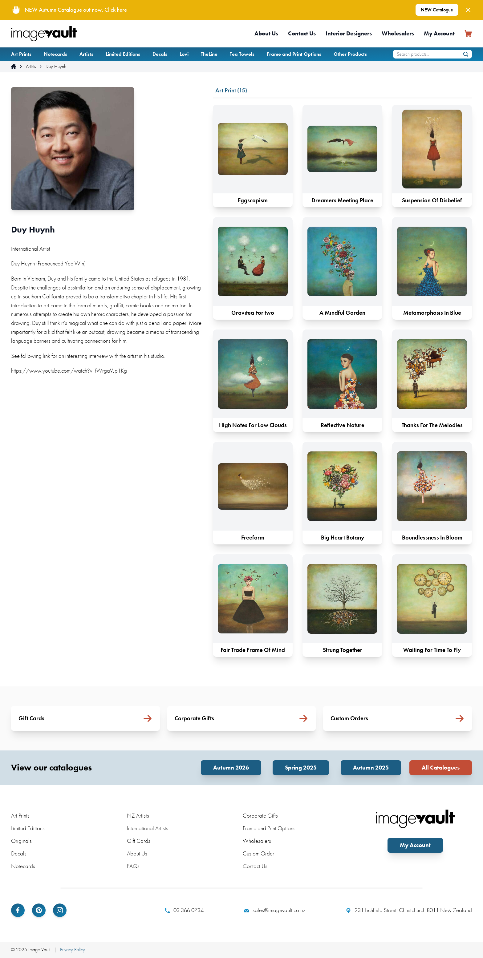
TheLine (209, 54)
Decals (159, 54)
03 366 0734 (184, 910)
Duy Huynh (56, 66)
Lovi (184, 54)
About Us (266, 33)
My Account (439, 33)
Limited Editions (123, 54)
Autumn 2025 (371, 767)
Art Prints (21, 54)
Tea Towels (242, 54)
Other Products (350, 54)
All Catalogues (441, 767)
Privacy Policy (72, 949)
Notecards (55, 54)
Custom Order (258, 853)
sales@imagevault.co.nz (275, 910)
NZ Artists (138, 815)
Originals (21, 841)
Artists (86, 54)
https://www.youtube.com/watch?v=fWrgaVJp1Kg (69, 370)
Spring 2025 (301, 767)
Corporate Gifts (260, 815)
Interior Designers (349, 33)
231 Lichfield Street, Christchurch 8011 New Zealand (409, 910)
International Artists (147, 828)
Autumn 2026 (231, 767)
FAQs (133, 866)
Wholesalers (398, 33)
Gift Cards (138, 841)
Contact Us (302, 33)
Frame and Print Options (294, 54)
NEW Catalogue (437, 9)
